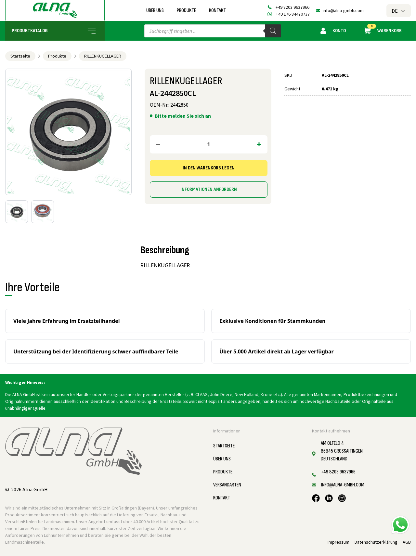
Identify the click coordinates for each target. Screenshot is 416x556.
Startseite (20, 56)
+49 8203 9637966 (292, 7)
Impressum (338, 542)
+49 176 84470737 (293, 14)
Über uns (155, 10)
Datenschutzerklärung (376, 542)
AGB (407, 542)
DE (399, 10)
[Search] (273, 30)
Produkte (186, 10)
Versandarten (227, 485)
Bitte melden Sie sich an (183, 116)
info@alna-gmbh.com (343, 10)
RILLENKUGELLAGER (102, 56)
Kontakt (217, 10)
